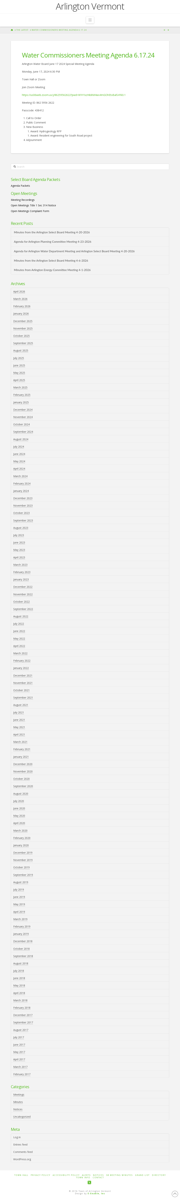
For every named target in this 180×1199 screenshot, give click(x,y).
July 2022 (18, 623)
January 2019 (21, 934)
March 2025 (20, 387)
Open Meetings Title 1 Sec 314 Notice (33, 205)
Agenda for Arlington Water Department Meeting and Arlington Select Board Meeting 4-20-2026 (74, 251)
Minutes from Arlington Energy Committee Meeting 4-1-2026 (52, 270)
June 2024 (19, 454)
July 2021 (18, 712)
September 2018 (23, 956)
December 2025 (22, 321)
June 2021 (19, 719)
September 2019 (23, 875)
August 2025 (20, 350)
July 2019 (18, 889)
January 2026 (21, 313)
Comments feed (23, 1152)
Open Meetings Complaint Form (30, 211)
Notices (17, 1109)
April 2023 (19, 557)
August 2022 (20, 616)
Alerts (86, 1175)
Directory (159, 1175)
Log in (17, 1137)
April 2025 (19, 380)
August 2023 (20, 528)
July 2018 (18, 970)
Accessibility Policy (66, 1175)
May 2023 (19, 550)
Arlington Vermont (90, 6)
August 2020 (20, 793)
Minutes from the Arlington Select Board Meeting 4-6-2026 (51, 260)
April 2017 (19, 1059)
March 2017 (20, 1067)
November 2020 (23, 771)
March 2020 (20, 830)
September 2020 (23, 786)
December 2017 (22, 1015)
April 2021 (19, 734)
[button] (90, 20)
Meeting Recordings (23, 200)
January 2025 (21, 402)
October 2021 (21, 690)
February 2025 (21, 394)
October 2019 (21, 867)
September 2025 (23, 343)
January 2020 (21, 845)
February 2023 (21, 572)
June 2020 (19, 808)
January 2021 (21, 756)
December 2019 (22, 852)
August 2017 (20, 1030)
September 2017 (23, 1022)
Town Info (83, 1177)
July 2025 (18, 358)
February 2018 (21, 1007)
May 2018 (19, 985)
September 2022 (23, 609)
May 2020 (19, 815)
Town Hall (21, 1175)
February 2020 (21, 838)
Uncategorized (22, 1116)
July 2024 (18, 446)
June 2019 (19, 897)
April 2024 (19, 468)
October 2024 (21, 424)
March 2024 (20, 476)
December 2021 (22, 675)
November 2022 (23, 594)
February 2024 (21, 483)
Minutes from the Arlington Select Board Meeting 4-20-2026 (52, 232)
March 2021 (20, 742)
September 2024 (23, 431)
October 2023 (21, 513)
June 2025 (19, 365)
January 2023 (21, 579)
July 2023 (18, 535)
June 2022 (19, 631)
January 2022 (21, 668)
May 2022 (19, 638)
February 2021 (21, 749)
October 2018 (21, 948)
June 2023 (19, 542)
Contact (98, 1177)
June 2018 (19, 978)
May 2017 (19, 1052)
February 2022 (21, 660)
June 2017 (19, 1044)
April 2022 (19, 646)
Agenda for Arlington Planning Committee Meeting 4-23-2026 (52, 241)
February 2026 (21, 306)
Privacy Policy (40, 1175)
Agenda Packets (20, 185)
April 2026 (19, 291)
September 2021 (23, 697)
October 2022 (21, 601)
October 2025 (21, 336)
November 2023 (23, 505)
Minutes (18, 1102)
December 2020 (22, 764)
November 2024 (23, 417)
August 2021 (20, 705)
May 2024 (19, 461)
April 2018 (19, 993)
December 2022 (22, 586)
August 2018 (20, 963)
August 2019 (20, 882)
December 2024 (22, 409)
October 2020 (21, 778)
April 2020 (19, 823)
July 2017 (18, 1037)
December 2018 (22, 941)
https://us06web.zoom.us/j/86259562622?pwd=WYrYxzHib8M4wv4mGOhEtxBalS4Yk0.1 (74, 95)
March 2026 (20, 299)
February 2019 (21, 926)
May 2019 (19, 904)
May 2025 (19, 372)
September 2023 (23, 520)
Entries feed (20, 1144)
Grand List (142, 1175)
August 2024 (20, 439)
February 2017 (21, 1074)
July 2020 (18, 801)
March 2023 (20, 564)
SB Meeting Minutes (119, 1175)
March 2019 (20, 919)
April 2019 (19, 911)
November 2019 (23, 860)
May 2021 (19, 727)
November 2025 (23, 328)
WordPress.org (22, 1159)
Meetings (18, 1094)
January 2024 (21, 491)
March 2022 (20, 653)
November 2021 (23, 683)
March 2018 (20, 1000)
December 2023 (22, 498)
